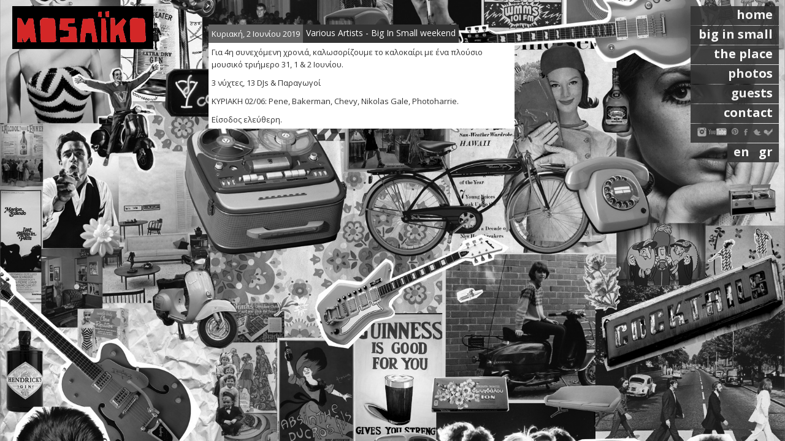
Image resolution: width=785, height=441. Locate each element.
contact (748, 112)
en (742, 151)
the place (743, 53)
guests (752, 93)
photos (750, 73)
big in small (736, 34)
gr (766, 151)
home (755, 14)
